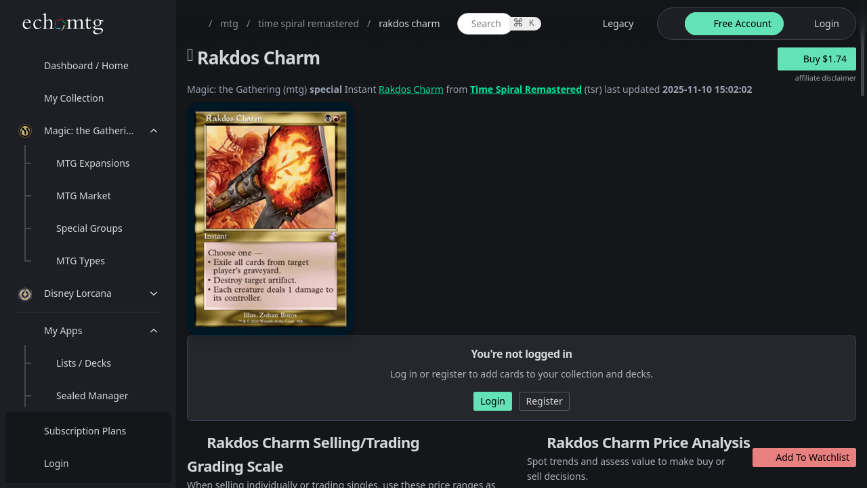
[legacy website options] (610, 23)
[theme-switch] (668, 23)
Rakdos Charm (411, 89)
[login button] (818, 23)
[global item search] (485, 24)
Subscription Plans (85, 430)
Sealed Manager (92, 395)
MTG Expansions (93, 163)
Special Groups (89, 228)
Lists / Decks (83, 363)
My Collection (74, 98)
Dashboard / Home (86, 65)
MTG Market (83, 195)
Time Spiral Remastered (526, 89)
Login (56, 463)
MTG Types (80, 260)
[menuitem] (88, 66)
